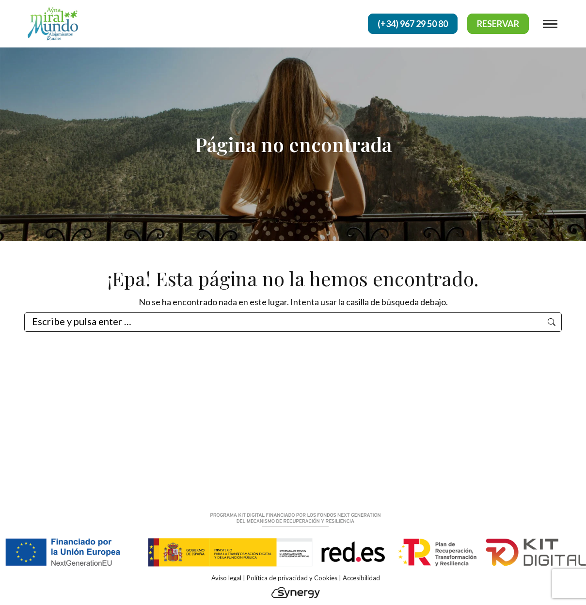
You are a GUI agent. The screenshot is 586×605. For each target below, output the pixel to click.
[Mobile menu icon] (550, 24)
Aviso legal (226, 578)
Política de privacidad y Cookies (292, 578)
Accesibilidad (361, 578)
